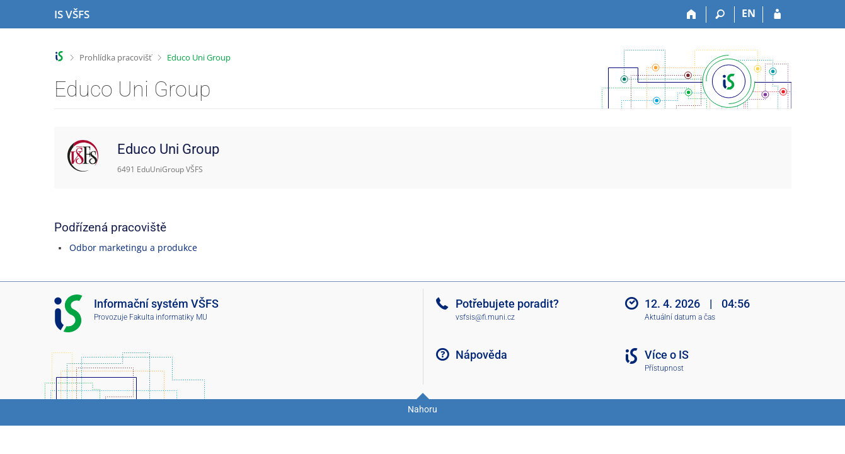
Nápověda (481, 354)
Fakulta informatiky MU (168, 317)
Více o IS (667, 354)
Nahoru (422, 409)
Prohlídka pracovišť (115, 57)
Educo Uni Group (199, 57)
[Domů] (692, 14)
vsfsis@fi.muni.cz (485, 317)
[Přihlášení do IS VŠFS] (777, 14)
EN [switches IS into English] (749, 13)
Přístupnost (664, 368)
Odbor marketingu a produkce (133, 247)
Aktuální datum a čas (680, 317)
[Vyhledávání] (720, 14)
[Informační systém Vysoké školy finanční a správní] (71, 14)
